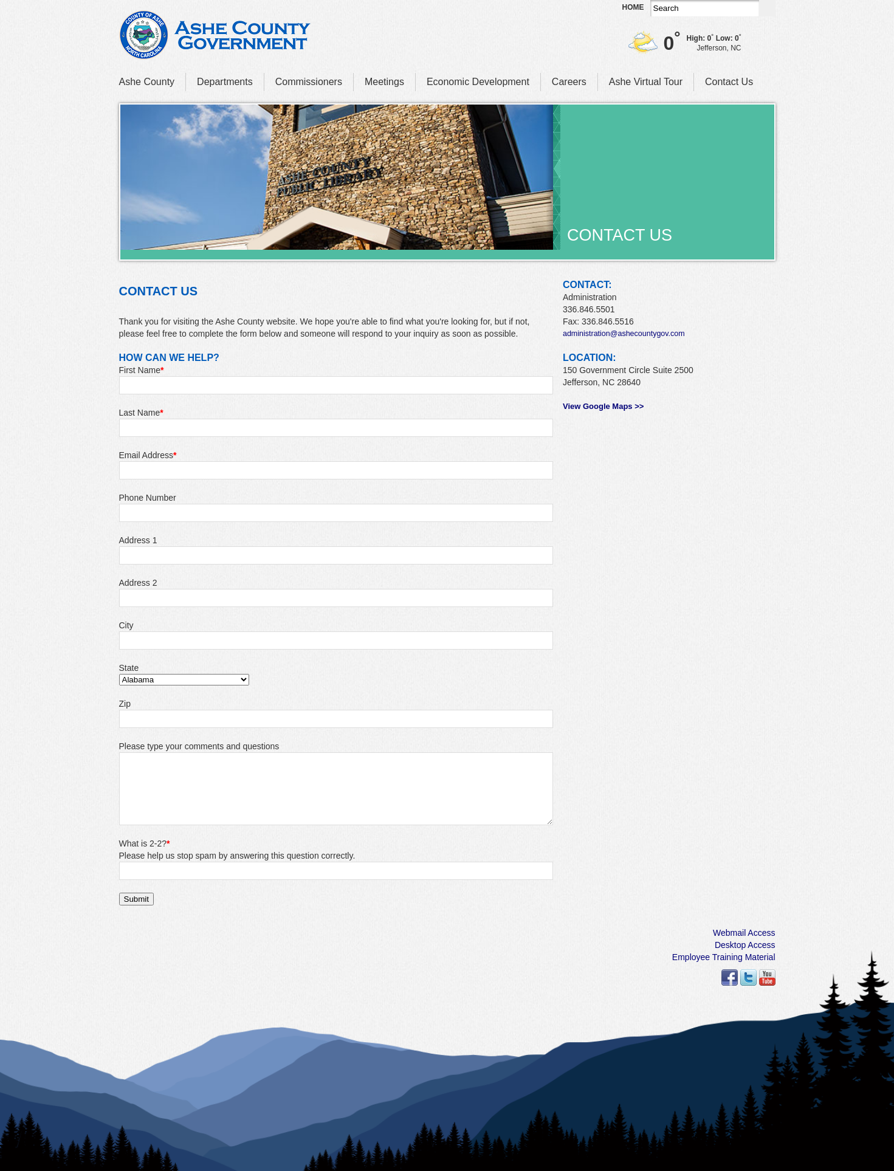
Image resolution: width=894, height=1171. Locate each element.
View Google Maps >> (603, 406)
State (129, 668)
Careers (569, 82)
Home (633, 7)
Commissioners (308, 82)
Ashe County (147, 82)
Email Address (148, 455)
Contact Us (729, 82)
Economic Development (478, 82)
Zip (125, 704)
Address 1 (138, 540)
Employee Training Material (723, 957)
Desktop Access (745, 945)
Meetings (384, 82)
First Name (141, 370)
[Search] (704, 8)
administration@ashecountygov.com (624, 333)
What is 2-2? (144, 843)
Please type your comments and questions (199, 746)
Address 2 (138, 583)
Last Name (141, 412)
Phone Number (147, 498)
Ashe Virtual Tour (646, 82)
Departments (225, 82)
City (126, 625)
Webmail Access (744, 933)
